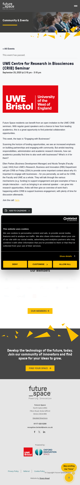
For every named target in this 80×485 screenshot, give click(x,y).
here (17, 200)
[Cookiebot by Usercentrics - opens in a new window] (65, 219)
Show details (66, 256)
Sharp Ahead (45, 478)
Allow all (65, 264)
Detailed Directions (40, 418)
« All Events (9, 49)
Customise (40, 264)
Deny (15, 264)
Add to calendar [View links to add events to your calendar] (17, 211)
